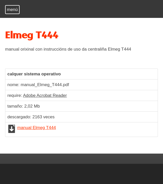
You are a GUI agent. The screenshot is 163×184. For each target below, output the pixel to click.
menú (12, 9)
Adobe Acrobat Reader (45, 95)
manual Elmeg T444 (36, 127)
